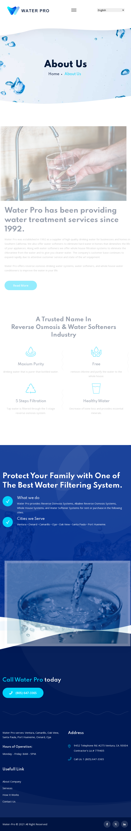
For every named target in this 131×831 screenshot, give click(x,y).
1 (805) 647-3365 (93, 759)
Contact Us (9, 801)
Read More (21, 285)
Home (53, 74)
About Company (12, 781)
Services (7, 788)
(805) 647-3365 (23, 693)
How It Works (11, 795)
